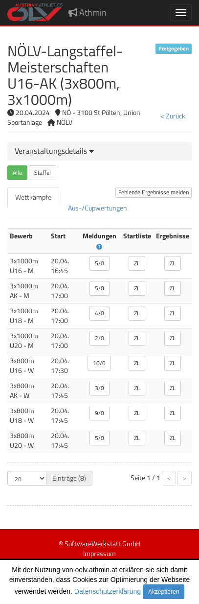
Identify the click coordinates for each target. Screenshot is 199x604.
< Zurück (172, 116)
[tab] (99, 151)
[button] (54, 151)
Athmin (87, 12)
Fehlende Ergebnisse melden (153, 192)
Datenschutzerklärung (107, 591)
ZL (137, 263)
